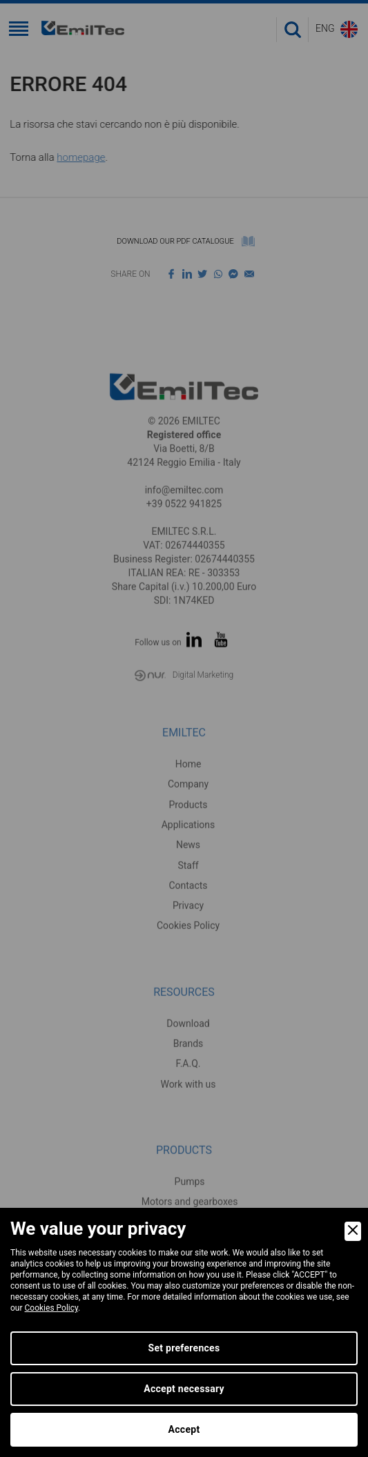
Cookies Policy (52, 1308)
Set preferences (184, 1347)
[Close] (353, 1231)
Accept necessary (184, 1388)
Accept (184, 1429)
